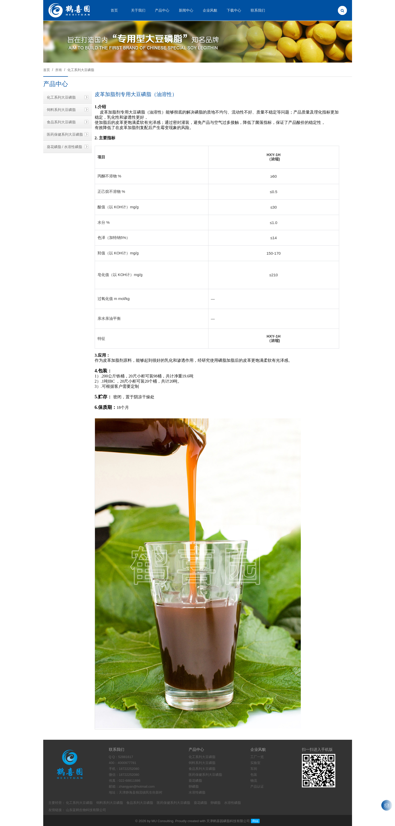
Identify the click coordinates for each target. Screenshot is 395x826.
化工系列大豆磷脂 (80, 70)
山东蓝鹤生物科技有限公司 (86, 810)
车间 (253, 769)
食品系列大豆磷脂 (61, 122)
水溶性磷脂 (232, 803)
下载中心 (234, 10)
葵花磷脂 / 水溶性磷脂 (64, 147)
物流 (253, 780)
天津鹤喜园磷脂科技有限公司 (228, 821)
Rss (255, 821)
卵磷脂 (215, 803)
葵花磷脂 (200, 803)
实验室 (255, 763)
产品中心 (162, 10)
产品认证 (257, 786)
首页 (114, 10)
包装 (253, 775)
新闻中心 (186, 10)
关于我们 (138, 10)
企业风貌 (210, 10)
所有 (58, 70)
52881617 (125, 757)
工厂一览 (257, 757)
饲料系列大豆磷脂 (61, 110)
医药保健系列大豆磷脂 (65, 134)
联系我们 (258, 10)
